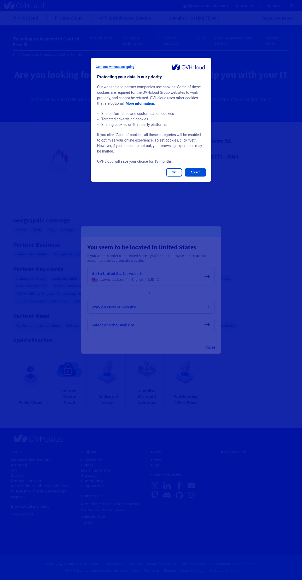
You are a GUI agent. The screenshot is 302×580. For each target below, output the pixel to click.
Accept (195, 172)
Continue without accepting (115, 67)
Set (174, 172)
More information (140, 103)
